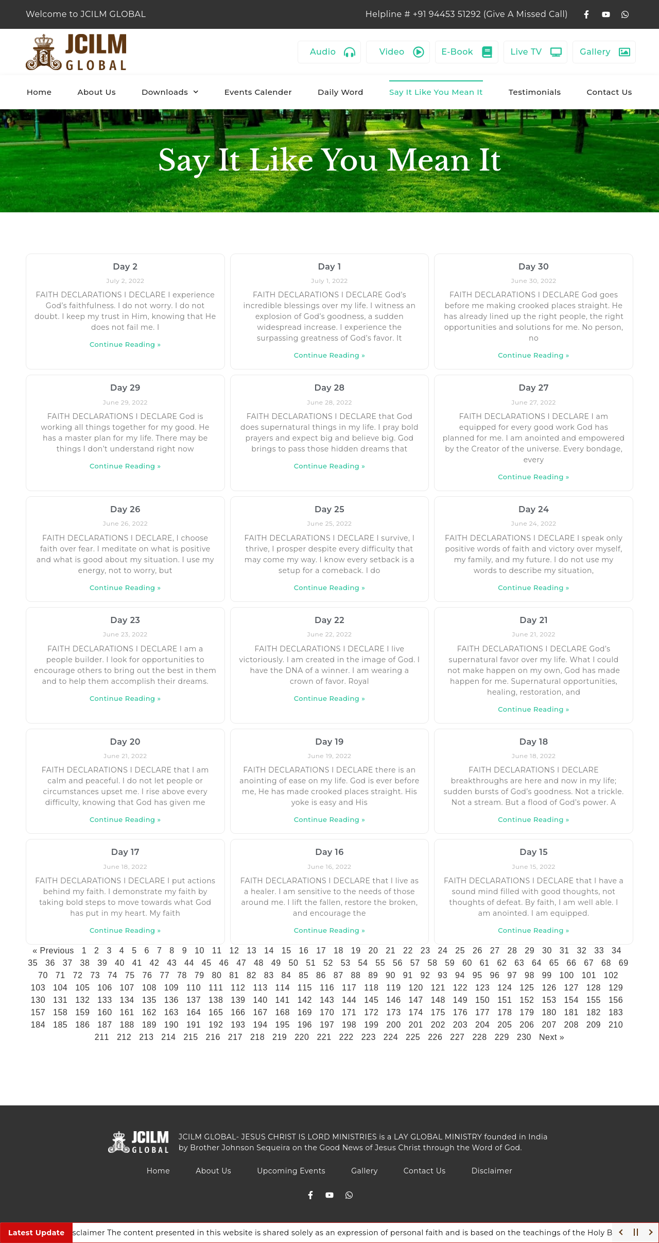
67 (589, 963)
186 (82, 1024)
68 (606, 963)
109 (171, 987)
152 (526, 1000)
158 (60, 1012)
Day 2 (125, 267)
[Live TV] (556, 52)
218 (257, 1037)
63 (519, 963)
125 (526, 987)
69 (624, 963)
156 (616, 1000)
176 (460, 1012)
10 (199, 950)
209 (593, 1024)
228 (479, 1037)
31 (564, 950)
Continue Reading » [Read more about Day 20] (125, 819)
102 (611, 975)
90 (390, 975)
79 (199, 975)
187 (104, 1024)
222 (346, 1037)
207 (549, 1024)
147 (416, 1000)
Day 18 (533, 742)
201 (416, 1024)
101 (589, 975)
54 (363, 963)
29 (529, 950)
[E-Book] (487, 52)
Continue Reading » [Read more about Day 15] (533, 930)
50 (294, 963)
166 (238, 1012)
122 (460, 987)
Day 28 (329, 388)
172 (371, 1012)
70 (43, 975)
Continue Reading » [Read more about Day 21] (533, 709)
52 (328, 963)
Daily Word (340, 92)
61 (485, 963)
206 (526, 1024)
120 (416, 987)
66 (572, 963)
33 (599, 950)
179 (526, 1012)
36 (50, 963)
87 (338, 975)
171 (349, 1012)
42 (155, 963)
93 (442, 975)
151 (504, 1000)
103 (38, 987)
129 (616, 987)
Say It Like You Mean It (436, 92)
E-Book (457, 52)
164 (193, 1012)
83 (269, 975)
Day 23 (125, 620)
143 (327, 1000)
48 (259, 963)
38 (85, 963)
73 (95, 975)
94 (460, 975)
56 (398, 963)
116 (327, 987)
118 (371, 987)
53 (346, 963)
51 (311, 963)
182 (593, 1012)
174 (416, 1012)
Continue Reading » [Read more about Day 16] (330, 930)
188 (126, 1024)
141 (282, 1000)
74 (112, 975)
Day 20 (125, 742)
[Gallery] (624, 52)
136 (171, 1000)
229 (502, 1037)
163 (171, 1012)
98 (529, 975)
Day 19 (329, 742)
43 (172, 963)
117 (349, 987)
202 (438, 1024)
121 (438, 987)
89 (373, 975)
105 (82, 987)
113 (260, 987)
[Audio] (349, 52)
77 (164, 975)
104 (60, 987)
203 (460, 1024)
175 (438, 1012)
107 (126, 987)
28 (512, 950)
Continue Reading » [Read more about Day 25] (330, 587)
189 (149, 1024)
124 (504, 987)
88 (355, 975)
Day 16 (329, 852)
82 (251, 975)
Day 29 (125, 388)
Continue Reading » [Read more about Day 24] (533, 587)
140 (260, 1000)
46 (224, 963)
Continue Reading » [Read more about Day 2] (125, 344)
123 (482, 987)
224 (391, 1037)
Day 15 (533, 852)
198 (349, 1024)
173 (393, 1012)
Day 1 (329, 267)
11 (217, 950)
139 (238, 1000)
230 (524, 1037)
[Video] (418, 52)
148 (438, 1000)
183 (616, 1012)
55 (380, 963)
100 (566, 975)
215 (190, 1037)
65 (554, 963)
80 (216, 975)
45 (207, 963)
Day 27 (533, 388)
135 (149, 1000)
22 (408, 950)
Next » (551, 1037)
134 (126, 1000)
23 (425, 950)
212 (124, 1037)
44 (189, 963)
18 (338, 950)
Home (39, 92)
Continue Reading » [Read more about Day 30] (533, 355)
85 (303, 975)
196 (305, 1024)
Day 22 (329, 620)
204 (482, 1024)
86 (321, 975)
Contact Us (609, 92)
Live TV (526, 52)
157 (38, 1012)
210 (616, 1024)
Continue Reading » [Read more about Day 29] (125, 466)
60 (467, 963)
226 (435, 1037)
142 (305, 1000)
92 (425, 975)
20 (373, 950)
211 (102, 1037)
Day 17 (125, 852)
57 (415, 963)
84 (286, 975)
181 (571, 1012)
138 (216, 1000)
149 (460, 1000)
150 (482, 1000)
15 (286, 950)
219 (279, 1037)
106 (104, 987)
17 (321, 950)
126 (549, 987)
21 (390, 950)
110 (193, 987)
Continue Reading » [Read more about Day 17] (125, 930)
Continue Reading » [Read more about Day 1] (330, 355)
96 (494, 975)
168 (282, 1012)
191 (193, 1024)
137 (193, 1000)
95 (477, 975)
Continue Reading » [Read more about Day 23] (125, 698)
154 (571, 1000)
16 (303, 950)
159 (82, 1012)
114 (282, 987)
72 (77, 975)
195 (282, 1024)
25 (460, 950)
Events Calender (258, 92)
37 (68, 963)
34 (616, 950)
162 (149, 1012)
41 (137, 963)
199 (371, 1024)
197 (327, 1024)
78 (182, 975)
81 (234, 975)
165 (216, 1012)
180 (549, 1012)
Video (392, 52)
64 (537, 963)
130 (38, 1000)
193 (238, 1024)
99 (547, 975)
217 (235, 1037)
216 (213, 1037)
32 (581, 950)
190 (171, 1024)
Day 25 (329, 509)
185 (60, 1024)
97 (512, 975)
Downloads (170, 92)
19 (356, 950)
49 (276, 963)
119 (393, 987)
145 (371, 1000)
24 (442, 950)
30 (547, 950)
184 (38, 1024)
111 (216, 987)
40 (120, 963)
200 (393, 1024)
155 (593, 1000)
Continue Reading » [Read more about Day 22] (330, 698)
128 (593, 987)
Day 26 (125, 509)
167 (260, 1012)
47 (241, 963)
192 (216, 1024)
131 (60, 1000)
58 (433, 963)
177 (482, 1012)
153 (549, 1000)
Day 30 (533, 267)
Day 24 (533, 509)
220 (301, 1037)
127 (571, 987)
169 (305, 1012)
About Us (96, 92)
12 (234, 950)
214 (168, 1037)
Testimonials (535, 92)
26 (477, 950)
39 (102, 963)
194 (260, 1024)
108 (149, 987)
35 (33, 963)
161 (126, 1012)
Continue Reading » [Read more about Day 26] (125, 587)
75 (130, 975)
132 (82, 1000)
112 (238, 987)
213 (146, 1037)
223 (368, 1037)
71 (60, 975)
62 (502, 963)
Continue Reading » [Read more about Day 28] (330, 466)
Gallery (595, 52)
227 (457, 1037)
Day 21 (533, 620)
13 (251, 950)
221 (324, 1037)
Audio (323, 52)
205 (504, 1024)
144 (349, 1000)
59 (450, 963)
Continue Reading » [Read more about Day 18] (533, 819)
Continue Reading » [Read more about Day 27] (533, 477)
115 (305, 987)
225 (413, 1037)
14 (269, 950)
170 (327, 1012)
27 (495, 950)
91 (408, 975)
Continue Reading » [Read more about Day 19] (330, 819)
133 (104, 1000)
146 (393, 1000)
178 (504, 1012)
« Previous (53, 950)
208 (571, 1024)
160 (104, 1012)
